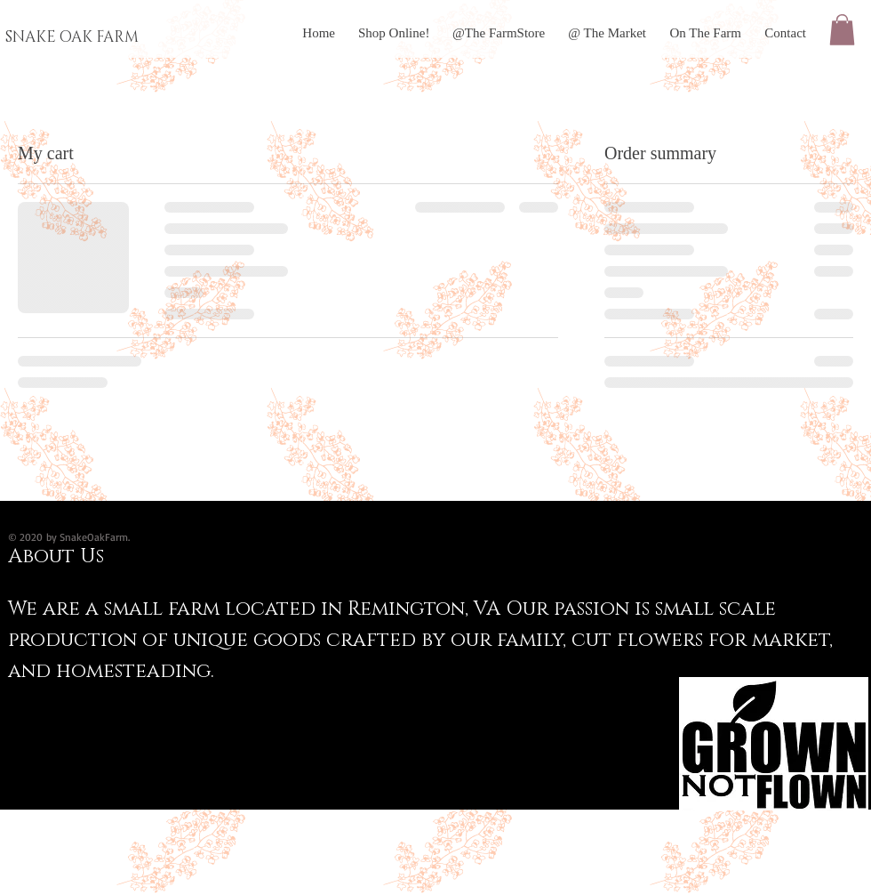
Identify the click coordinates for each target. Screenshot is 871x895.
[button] (842, 29)
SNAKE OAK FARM (72, 37)
